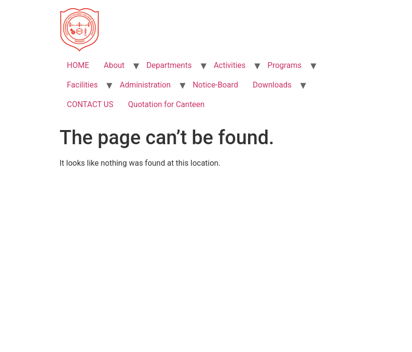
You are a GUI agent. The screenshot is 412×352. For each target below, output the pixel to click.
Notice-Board (215, 84)
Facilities (82, 84)
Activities (230, 65)
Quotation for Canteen (166, 104)
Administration (145, 84)
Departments (169, 65)
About (113, 65)
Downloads (272, 84)
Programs (285, 65)
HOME (78, 65)
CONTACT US (90, 104)
